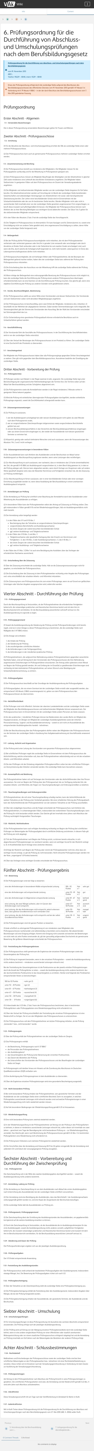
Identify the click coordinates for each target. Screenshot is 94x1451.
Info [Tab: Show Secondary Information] (23, 11)
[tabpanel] (47, 1444)
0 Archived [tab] (25, 1438)
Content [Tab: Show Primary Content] (70, 11)
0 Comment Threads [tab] (10, 1438)
